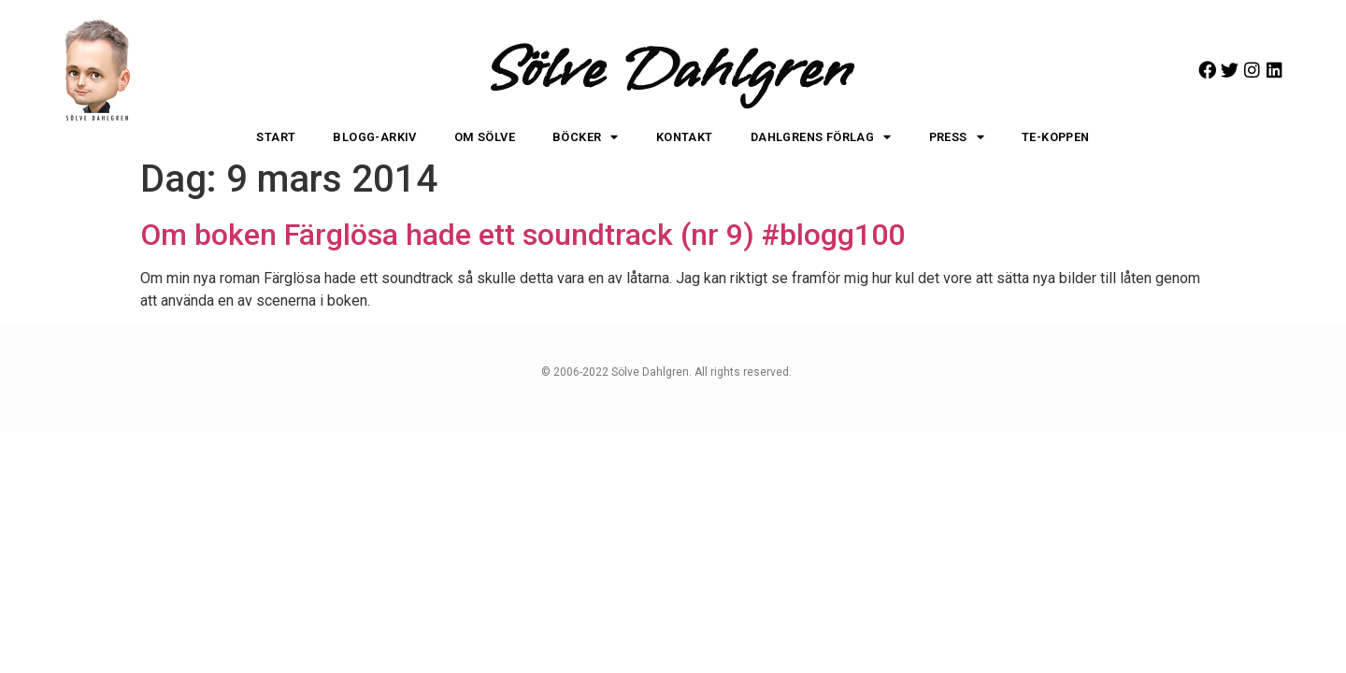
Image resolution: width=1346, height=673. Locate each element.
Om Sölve (484, 137)
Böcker (585, 137)
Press (956, 137)
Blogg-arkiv (374, 137)
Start (275, 137)
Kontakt (684, 137)
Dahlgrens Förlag (821, 137)
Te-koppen (1056, 137)
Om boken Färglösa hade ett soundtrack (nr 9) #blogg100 (522, 234)
